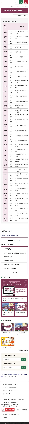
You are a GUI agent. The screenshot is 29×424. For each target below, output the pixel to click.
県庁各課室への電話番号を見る (11, 414)
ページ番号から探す (9, 363)
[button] (17, 2)
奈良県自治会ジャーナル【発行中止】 (12, 264)
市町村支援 (8, 249)
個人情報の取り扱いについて (10, 384)
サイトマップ (6, 393)
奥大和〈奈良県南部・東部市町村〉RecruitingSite (15, 253)
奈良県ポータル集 (23, 350)
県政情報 (10, 374)
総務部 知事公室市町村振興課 (10, 235)
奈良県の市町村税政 (8, 260)
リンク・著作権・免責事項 (9, 387)
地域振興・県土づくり (18, 374)
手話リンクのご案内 (22, 409)
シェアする (17, 240)
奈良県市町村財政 (8, 256)
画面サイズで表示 (22, 15)
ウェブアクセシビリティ (9, 390)
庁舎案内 (5, 417)
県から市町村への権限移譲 (10, 268)
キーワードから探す (9, 355)
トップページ (4, 374)
